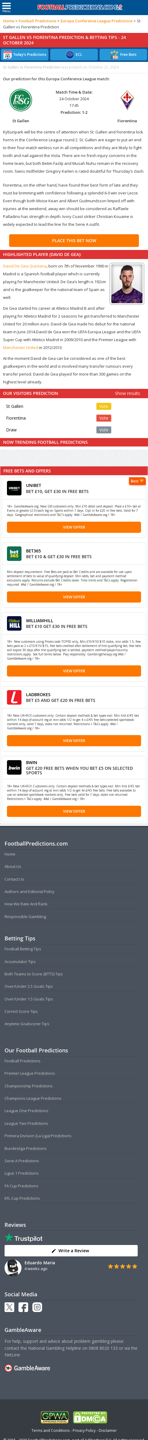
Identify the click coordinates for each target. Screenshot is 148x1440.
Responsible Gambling (25, 916)
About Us (13, 866)
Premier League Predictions (30, 1073)
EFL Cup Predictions (22, 1198)
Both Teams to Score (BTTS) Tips (34, 974)
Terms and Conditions (50, 1430)
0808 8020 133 (103, 1348)
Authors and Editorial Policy (29, 891)
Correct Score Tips (21, 1011)
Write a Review (70, 1250)
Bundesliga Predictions (26, 1148)
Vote (103, 406)
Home (8, 21)
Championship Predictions (29, 1086)
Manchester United (20, 347)
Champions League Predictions (33, 1098)
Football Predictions (37, 21)
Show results (127, 393)
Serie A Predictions (22, 1160)
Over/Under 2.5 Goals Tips (29, 986)
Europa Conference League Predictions (97, 21)
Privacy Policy (84, 1430)
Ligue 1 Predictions (22, 1173)
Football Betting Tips (23, 949)
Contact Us (14, 879)
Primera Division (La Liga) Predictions (38, 1135)
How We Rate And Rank (26, 904)
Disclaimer (108, 1430)
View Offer (74, 527)
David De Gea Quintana (25, 266)
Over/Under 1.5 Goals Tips (29, 999)
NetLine (12, 1355)
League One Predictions (26, 1110)
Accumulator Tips (20, 961)
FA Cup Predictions (21, 1186)
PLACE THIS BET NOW (74, 240)
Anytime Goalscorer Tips (27, 1023)
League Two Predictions (26, 1123)
